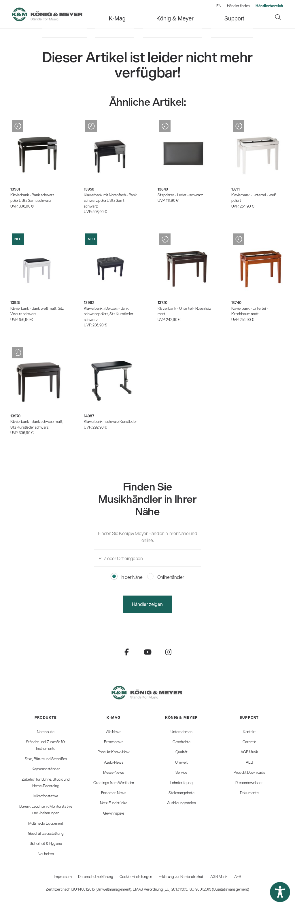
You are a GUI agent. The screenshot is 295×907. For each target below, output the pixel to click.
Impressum (62, 876)
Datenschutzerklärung (95, 876)
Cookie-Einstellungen (136, 876)
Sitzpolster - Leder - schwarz (180, 194)
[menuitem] (101, 14)
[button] (280, 892)
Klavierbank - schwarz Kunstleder (110, 421)
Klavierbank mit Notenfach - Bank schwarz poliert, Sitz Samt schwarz (110, 200)
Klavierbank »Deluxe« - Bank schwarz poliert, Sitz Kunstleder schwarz (108, 314)
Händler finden (238, 5)
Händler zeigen (147, 604)
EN (218, 5)
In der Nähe (127, 577)
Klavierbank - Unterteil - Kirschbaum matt (249, 311)
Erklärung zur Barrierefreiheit (181, 876)
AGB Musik (219, 876)
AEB (237, 876)
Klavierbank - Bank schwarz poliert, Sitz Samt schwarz (32, 197)
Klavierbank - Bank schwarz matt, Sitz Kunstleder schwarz (36, 424)
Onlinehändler (165, 577)
